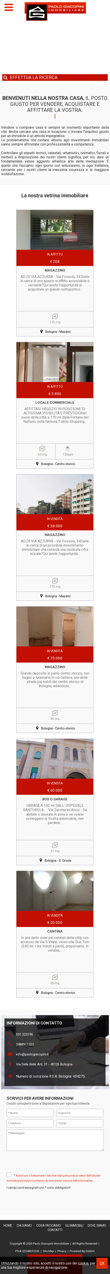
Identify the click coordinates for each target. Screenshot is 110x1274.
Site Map (48, 1251)
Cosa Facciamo (48, 1225)
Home (8, 1225)
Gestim (90, 1251)
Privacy (61, 1251)
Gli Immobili (74, 1225)
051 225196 (24, 1034)
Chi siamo (24, 1225)
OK (102, 1263)
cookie (83, 1263)
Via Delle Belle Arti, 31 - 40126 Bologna (44, 1064)
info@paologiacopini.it (32, 1054)
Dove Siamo (97, 1225)
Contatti (55, 1230)
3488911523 (25, 1044)
